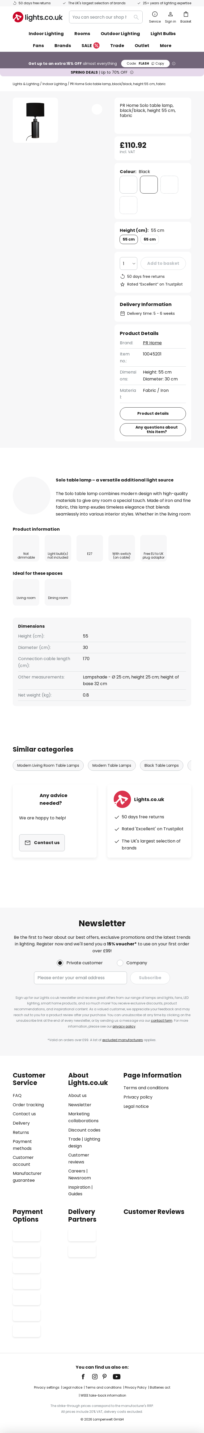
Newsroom (79, 1178)
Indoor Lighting (54, 84)
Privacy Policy (136, 1387)
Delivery (21, 1123)
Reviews (151, 476)
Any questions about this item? (156, 429)
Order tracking (28, 1105)
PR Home (152, 343)
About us (77, 1095)
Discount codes (84, 1130)
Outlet (142, 46)
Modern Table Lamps (111, 782)
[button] (97, 109)
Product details (104, 476)
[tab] (42, 476)
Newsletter (79, 1105)
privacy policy (124, 1026)
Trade (117, 46)
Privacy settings (47, 1387)
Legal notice (136, 1106)
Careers (76, 1171)
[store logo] (38, 17)
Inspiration (79, 1187)
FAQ (17, 1095)
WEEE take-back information (103, 1395)
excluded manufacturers (122, 1040)
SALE (91, 45)
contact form (161, 1020)
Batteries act (160, 1387)
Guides (75, 1194)
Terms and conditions (146, 1088)
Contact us (24, 1114)
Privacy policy (138, 1097)
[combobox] (105, 17)
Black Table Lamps (161, 782)
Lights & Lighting (26, 84)
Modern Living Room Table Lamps (48, 782)
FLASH (145, 63)
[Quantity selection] (128, 263)
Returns (21, 1132)
